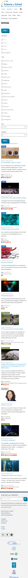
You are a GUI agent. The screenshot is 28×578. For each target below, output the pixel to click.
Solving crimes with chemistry (10, 229)
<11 (4, 39)
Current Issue (8, 12)
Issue (2, 124)
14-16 (5, 46)
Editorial (4, 389)
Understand (4, 15)
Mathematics (6, 93)
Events (14, 15)
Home (2, 12)
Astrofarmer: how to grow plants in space (13, 198)
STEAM (5, 113)
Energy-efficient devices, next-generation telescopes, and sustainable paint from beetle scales (13, 366)
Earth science (6, 77)
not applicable (6, 52)
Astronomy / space (8, 61)
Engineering (6, 80)
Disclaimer (3, 523)
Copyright (3, 519)
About (18, 15)
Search (15, 9)
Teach (9, 15)
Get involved (4, 18)
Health (5, 90)
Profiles (5, 103)
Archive (3, 527)
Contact (3, 9)
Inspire (21, 12)
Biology (5, 64)
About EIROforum (5, 513)
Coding (5, 74)
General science (7, 87)
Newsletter (9, 9)
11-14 (5, 43)
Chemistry (6, 70)
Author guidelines (13, 18)
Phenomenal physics (7, 296)
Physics (5, 100)
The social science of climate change (12, 329)
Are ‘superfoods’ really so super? (11, 162)
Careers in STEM (7, 67)
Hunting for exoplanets (8, 440)
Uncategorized (7, 119)
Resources (6, 106)
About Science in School (7, 511)
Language (3, 132)
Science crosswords (7, 262)
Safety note (4, 521)
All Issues (15, 12)
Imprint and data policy (7, 515)
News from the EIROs (9, 97)
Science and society (8, 110)
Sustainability (6, 116)
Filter (5, 30)
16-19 (5, 49)
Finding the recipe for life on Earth (11, 475)
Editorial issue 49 (6, 405)
